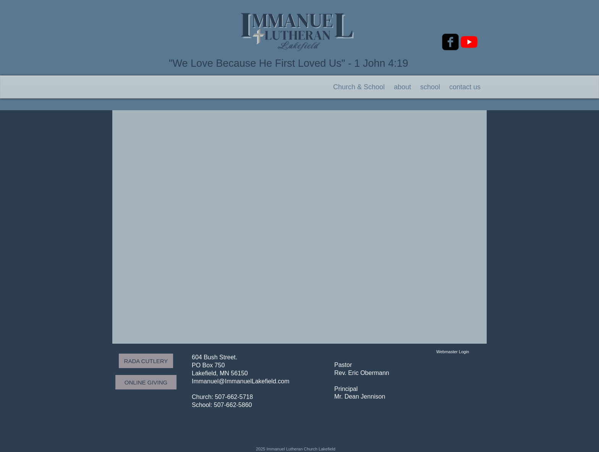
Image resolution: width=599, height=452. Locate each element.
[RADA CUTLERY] (146, 361)
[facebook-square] (450, 42)
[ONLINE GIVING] (145, 382)
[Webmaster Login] (453, 351)
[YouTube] (469, 42)
